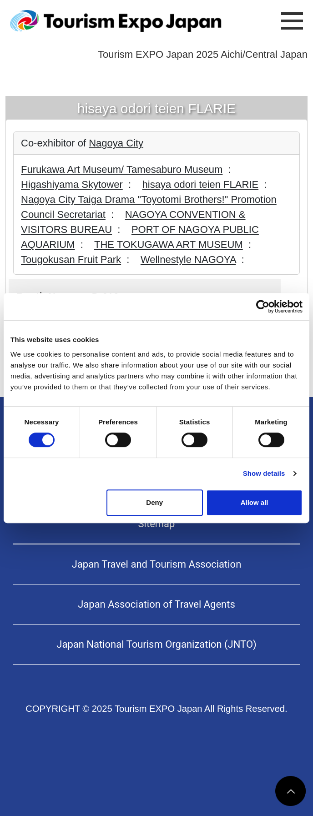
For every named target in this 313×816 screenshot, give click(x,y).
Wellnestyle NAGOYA (188, 259)
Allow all (254, 502)
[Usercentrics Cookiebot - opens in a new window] (263, 306)
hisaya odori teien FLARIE (200, 184)
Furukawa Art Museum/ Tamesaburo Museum (121, 169)
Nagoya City (116, 143)
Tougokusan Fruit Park (71, 259)
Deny (154, 502)
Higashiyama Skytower (72, 184)
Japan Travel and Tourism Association (157, 564)
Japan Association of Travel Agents (156, 604)
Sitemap (156, 523)
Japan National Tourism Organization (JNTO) (156, 644)
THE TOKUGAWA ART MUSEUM (168, 244)
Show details (264, 473)
